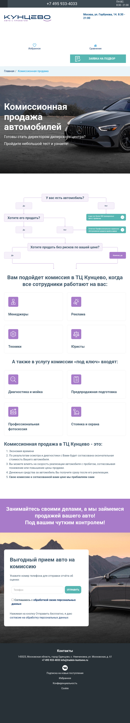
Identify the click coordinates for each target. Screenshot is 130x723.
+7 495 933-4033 (62, 3)
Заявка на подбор (95, 59)
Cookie (65, 688)
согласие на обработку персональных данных (39, 617)
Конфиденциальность (65, 683)
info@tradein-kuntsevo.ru (74, 660)
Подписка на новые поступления (65, 673)
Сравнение (95, 48)
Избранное (34, 48)
